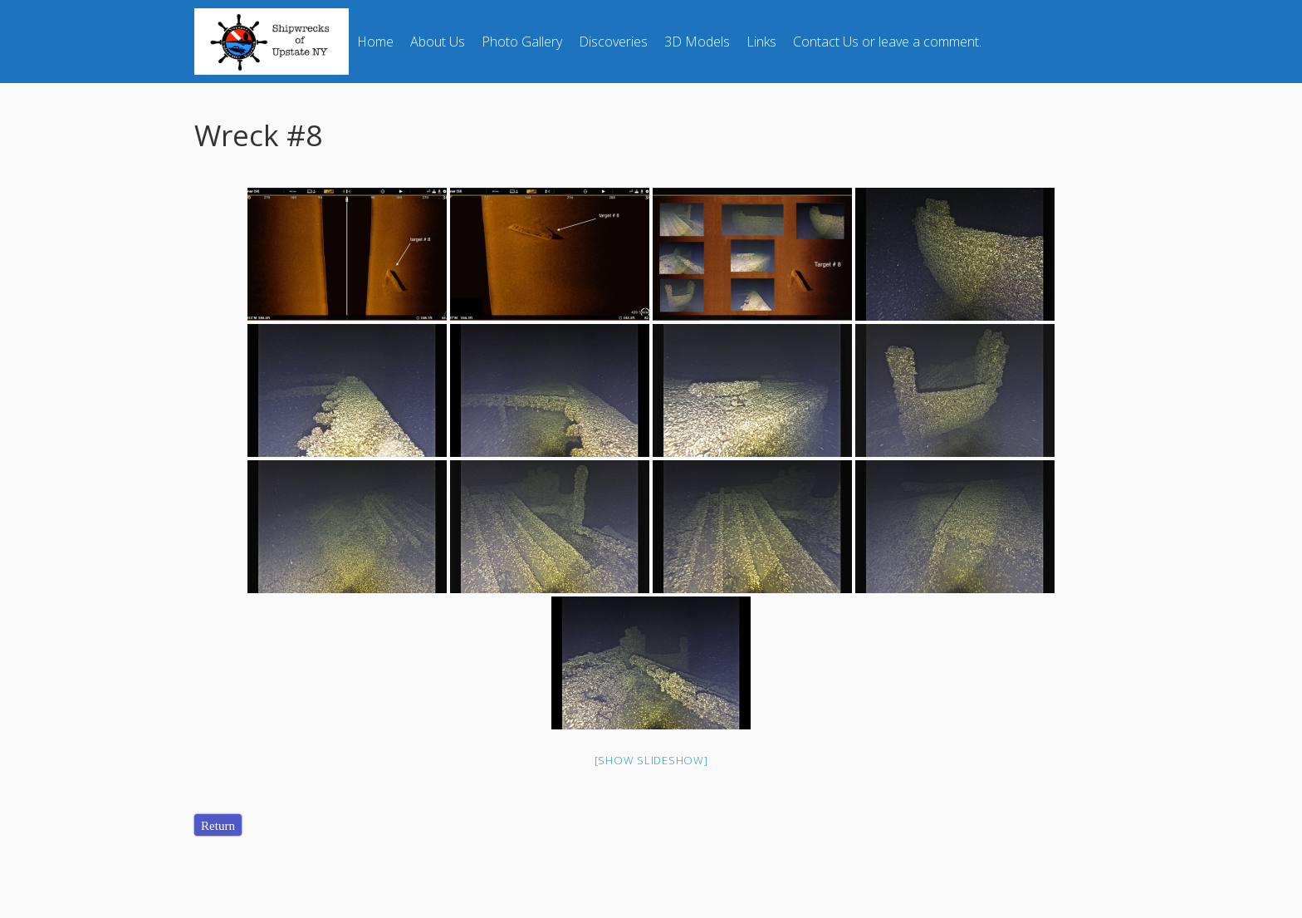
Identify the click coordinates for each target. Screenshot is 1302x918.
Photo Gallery (522, 41)
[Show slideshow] (651, 760)
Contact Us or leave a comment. (887, 41)
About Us (437, 41)
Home (375, 41)
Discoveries (613, 41)
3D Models (697, 41)
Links (761, 41)
